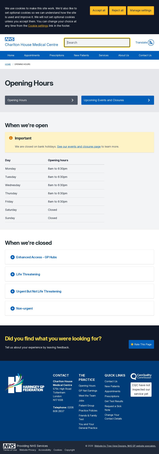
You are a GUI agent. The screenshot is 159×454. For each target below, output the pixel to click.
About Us (123, 55)
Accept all (99, 10)
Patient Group (86, 405)
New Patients (81, 55)
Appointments (32, 55)
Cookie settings (38, 25)
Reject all (117, 10)
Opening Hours (41, 100)
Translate (144, 42)
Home (10, 55)
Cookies (58, 450)
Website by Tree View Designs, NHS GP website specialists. (125, 446)
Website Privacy (27, 450)
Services (104, 55)
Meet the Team (87, 395)
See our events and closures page (79, 146)
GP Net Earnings (88, 390)
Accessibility (45, 450)
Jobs (81, 400)
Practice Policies (88, 410)
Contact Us (145, 55)
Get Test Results (114, 401)
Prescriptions (57, 55)
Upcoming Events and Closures (118, 100)
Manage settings (140, 10)
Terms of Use (10, 450)
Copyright (70, 450)
